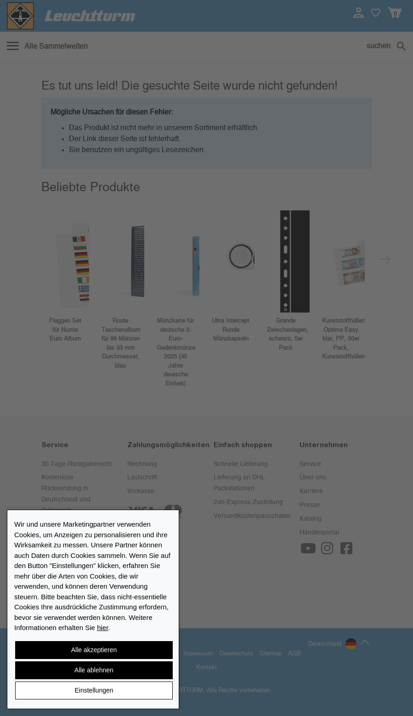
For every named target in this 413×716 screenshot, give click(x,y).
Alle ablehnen (93, 670)
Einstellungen (93, 690)
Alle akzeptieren (94, 649)
